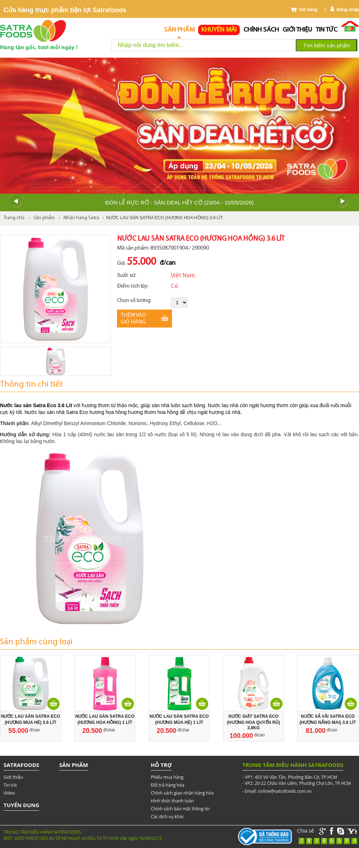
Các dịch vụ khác (167, 817)
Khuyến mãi (219, 30)
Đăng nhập (348, 9)
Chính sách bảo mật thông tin (180, 809)
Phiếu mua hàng (167, 777)
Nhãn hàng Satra (81, 218)
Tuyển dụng (21, 805)
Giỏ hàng (308, 9)
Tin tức (326, 30)
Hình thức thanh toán (172, 801)
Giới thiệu (297, 30)
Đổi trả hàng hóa (167, 785)
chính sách (261, 30)
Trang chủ (14, 218)
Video (9, 793)
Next (342, 202)
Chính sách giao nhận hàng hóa (182, 793)
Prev (16, 202)
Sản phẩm (179, 30)
